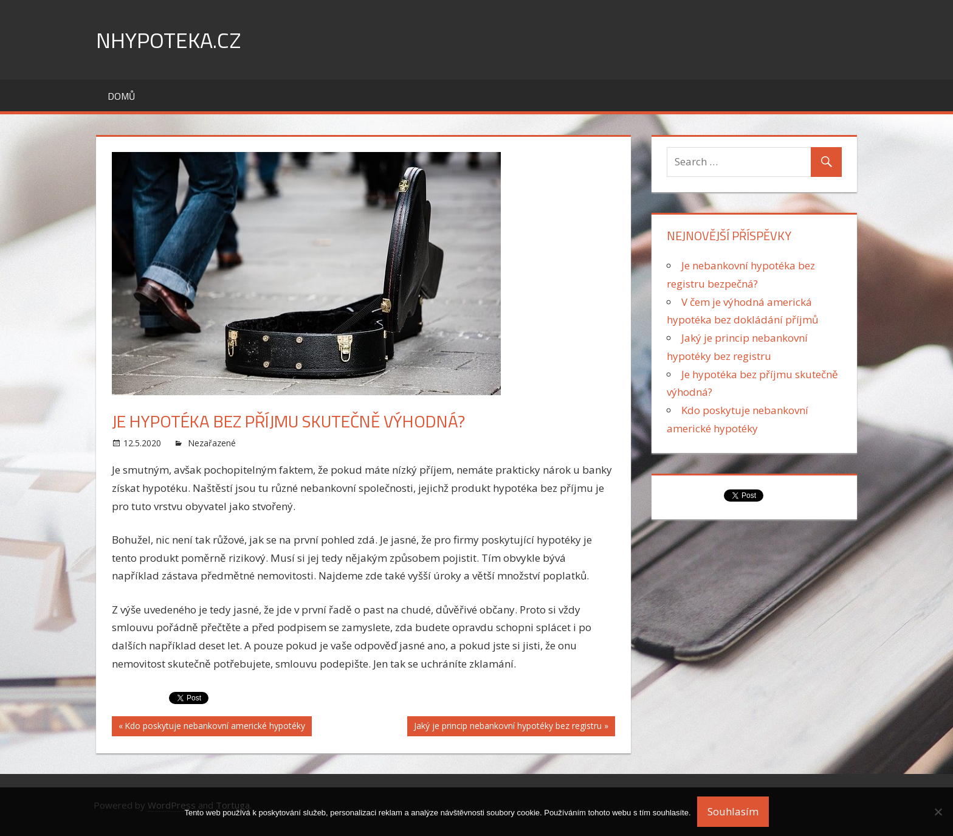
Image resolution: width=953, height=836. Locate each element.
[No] (938, 812)
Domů (121, 96)
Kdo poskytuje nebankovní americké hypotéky (214, 727)
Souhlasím (733, 811)
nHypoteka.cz (168, 40)
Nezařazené (212, 443)
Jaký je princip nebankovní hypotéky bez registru (507, 727)
